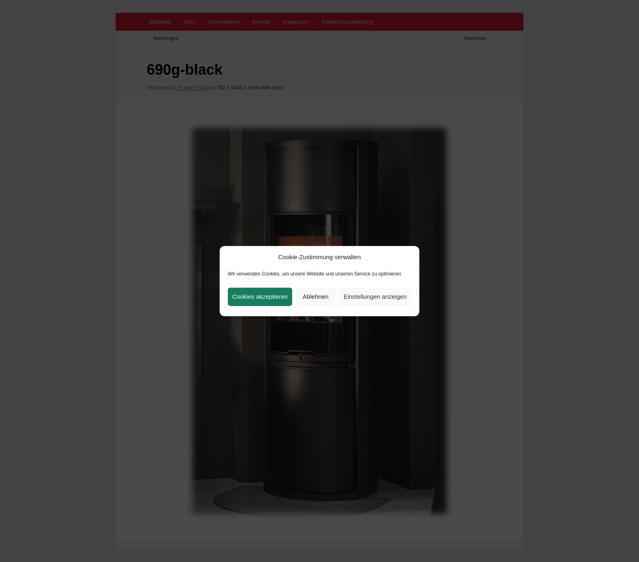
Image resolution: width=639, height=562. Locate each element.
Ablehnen (315, 296)
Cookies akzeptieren (260, 296)
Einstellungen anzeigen (375, 296)
